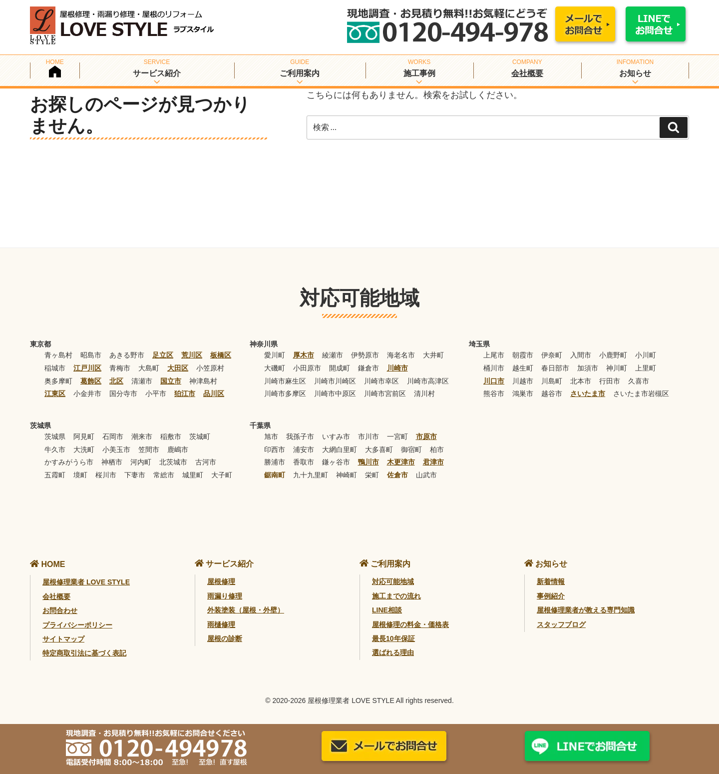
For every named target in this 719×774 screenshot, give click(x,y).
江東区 (54, 394)
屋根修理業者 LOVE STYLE (86, 582)
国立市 (170, 381)
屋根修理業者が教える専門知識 (586, 610)
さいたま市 (587, 394)
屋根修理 (221, 582)
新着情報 (551, 582)
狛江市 (184, 394)
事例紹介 (551, 596)
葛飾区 (90, 381)
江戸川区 (87, 368)
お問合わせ (59, 610)
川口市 (493, 381)
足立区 (162, 355)
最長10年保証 (393, 638)
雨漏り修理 (224, 596)
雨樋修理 (221, 624)
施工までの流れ (396, 596)
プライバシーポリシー (77, 625)
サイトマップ (63, 639)
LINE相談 (387, 610)
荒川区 (191, 355)
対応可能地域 (393, 582)
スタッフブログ (561, 624)
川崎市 (397, 368)
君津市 (433, 462)
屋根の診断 (224, 638)
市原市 (426, 436)
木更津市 (401, 462)
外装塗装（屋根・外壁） (245, 610)
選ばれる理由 (393, 652)
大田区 (177, 368)
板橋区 (220, 355)
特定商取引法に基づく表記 (84, 653)
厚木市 (303, 355)
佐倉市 (397, 475)
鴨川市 (368, 462)
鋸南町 (274, 475)
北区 (116, 381)
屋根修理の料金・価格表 (410, 624)
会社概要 (527, 73)
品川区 (213, 394)
